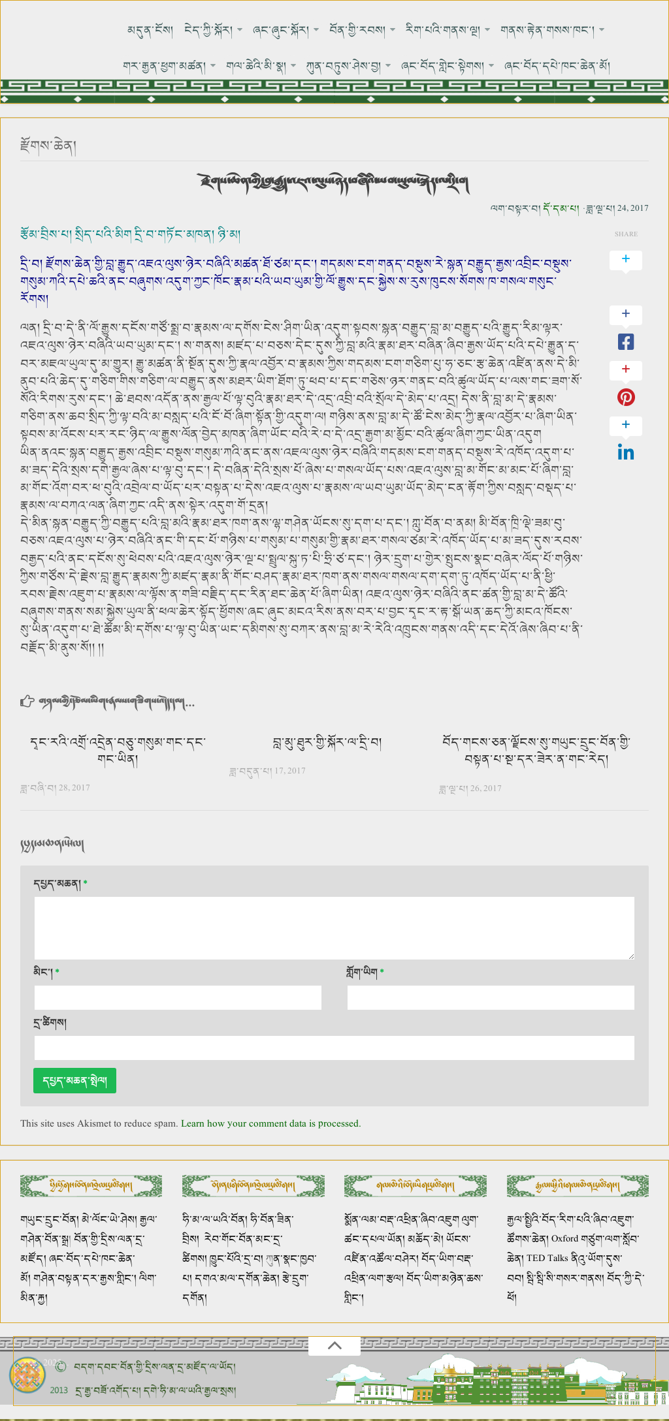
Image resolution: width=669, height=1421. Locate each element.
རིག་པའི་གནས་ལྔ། (443, 30)
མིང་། (46, 972)
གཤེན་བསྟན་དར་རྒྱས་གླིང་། (85, 1279)
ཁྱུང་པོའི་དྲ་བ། (236, 1259)
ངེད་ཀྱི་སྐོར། (208, 30)
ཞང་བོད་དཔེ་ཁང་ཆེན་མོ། (558, 66)
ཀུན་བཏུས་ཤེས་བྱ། (344, 66)
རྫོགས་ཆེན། (48, 146)
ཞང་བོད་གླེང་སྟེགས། (443, 66)
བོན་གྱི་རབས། (357, 30)
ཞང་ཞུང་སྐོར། (281, 30)
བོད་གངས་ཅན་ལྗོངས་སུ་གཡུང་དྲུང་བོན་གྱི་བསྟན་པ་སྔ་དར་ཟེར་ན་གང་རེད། (536, 752)
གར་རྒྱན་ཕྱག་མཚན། (165, 66)
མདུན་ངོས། (150, 30)
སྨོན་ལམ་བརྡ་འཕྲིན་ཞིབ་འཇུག (401, 1220)
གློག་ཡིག (365, 972)
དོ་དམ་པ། (561, 209)
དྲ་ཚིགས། (50, 1023)
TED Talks (547, 1259)
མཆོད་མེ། (426, 1240)
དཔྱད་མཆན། (60, 884)
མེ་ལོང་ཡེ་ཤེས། (111, 1220)
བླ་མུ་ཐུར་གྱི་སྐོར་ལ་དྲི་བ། (327, 743)
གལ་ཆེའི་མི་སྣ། (257, 66)
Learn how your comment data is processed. (271, 1124)
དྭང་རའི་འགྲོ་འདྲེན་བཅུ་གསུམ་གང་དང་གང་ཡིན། (118, 752)
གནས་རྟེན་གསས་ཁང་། (547, 30)
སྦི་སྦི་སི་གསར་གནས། (565, 1279)
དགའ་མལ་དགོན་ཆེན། (237, 1279)
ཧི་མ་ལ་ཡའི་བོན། (216, 1220)
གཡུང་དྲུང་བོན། (49, 1220)
